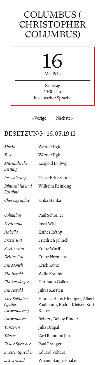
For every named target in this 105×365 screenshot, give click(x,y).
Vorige (39, 118)
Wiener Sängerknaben (58, 360)
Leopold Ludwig (52, 163)
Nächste (64, 118)
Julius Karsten (50, 290)
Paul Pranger (50, 344)
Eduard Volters (51, 352)
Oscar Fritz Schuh (54, 177)
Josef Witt (47, 224)
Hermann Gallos (53, 282)
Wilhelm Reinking (54, 186)
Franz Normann (52, 257)
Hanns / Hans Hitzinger (59, 298)
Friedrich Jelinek (53, 240)
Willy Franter (50, 274)
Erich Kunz (48, 265)
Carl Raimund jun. (54, 336)
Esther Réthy (50, 232)
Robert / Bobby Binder (58, 319)
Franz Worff (49, 249)
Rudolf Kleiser (71, 304)
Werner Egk (49, 147)
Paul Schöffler (50, 215)
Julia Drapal (48, 327)
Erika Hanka (49, 200)
